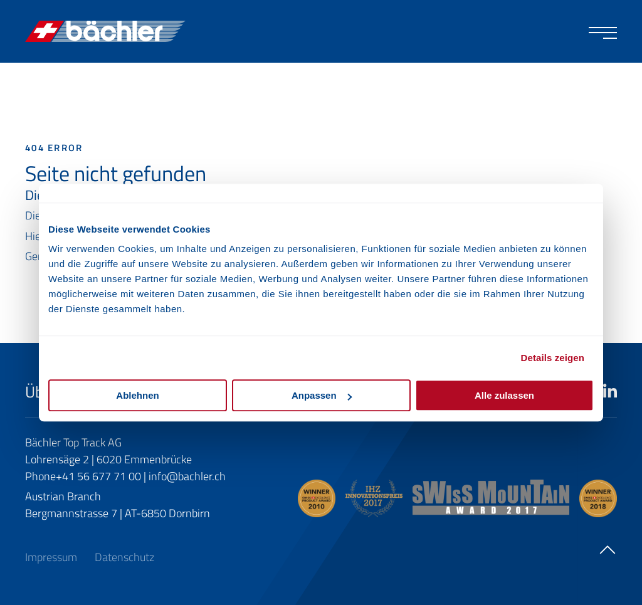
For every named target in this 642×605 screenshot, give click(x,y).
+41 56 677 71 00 (98, 476)
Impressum (52, 557)
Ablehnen (137, 395)
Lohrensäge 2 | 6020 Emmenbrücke (108, 459)
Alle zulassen (504, 395)
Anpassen (322, 395)
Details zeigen (552, 357)
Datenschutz (124, 557)
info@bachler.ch (187, 476)
